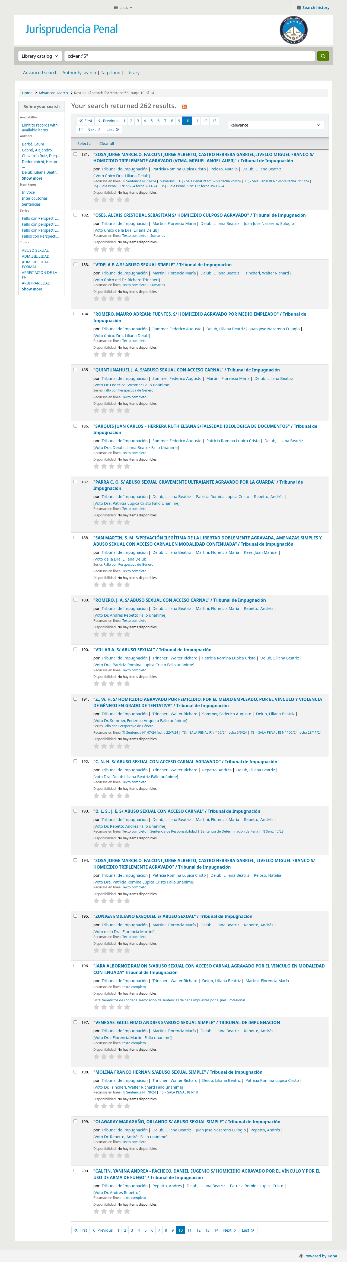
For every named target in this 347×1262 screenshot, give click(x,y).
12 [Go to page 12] (205, 120)
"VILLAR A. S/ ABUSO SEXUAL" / (152, 650)
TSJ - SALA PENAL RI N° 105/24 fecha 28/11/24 (286, 732)
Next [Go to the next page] (94, 129)
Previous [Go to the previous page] (107, 120)
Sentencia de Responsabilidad (173, 831)
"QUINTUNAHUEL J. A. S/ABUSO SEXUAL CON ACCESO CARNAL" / (186, 370)
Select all (85, 143)
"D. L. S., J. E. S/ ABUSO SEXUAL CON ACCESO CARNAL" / (176, 811)
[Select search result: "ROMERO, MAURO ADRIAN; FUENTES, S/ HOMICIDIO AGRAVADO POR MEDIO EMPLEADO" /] (75, 313)
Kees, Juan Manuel (261, 552)
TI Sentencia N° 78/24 (139, 1092)
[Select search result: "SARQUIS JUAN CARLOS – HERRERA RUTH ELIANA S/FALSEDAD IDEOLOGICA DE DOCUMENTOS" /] (75, 426)
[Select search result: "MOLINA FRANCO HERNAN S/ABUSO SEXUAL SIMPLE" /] (75, 1071)
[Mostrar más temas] (32, 289)
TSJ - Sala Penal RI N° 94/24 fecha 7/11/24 (277, 181)
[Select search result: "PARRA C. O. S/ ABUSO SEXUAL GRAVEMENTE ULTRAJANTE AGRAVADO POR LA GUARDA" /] (75, 481)
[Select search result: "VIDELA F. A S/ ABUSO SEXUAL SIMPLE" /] (75, 264)
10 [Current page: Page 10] (187, 120)
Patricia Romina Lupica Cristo (179, 168)
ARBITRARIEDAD (36, 283)
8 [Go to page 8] (172, 120)
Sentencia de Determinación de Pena (229, 831)
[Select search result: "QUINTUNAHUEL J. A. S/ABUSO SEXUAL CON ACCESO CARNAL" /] (75, 369)
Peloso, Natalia (224, 168)
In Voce (28, 192)
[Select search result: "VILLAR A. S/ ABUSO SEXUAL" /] (75, 649)
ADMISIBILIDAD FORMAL (36, 264)
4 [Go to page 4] (145, 120)
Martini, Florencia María (174, 223)
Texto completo (134, 235)
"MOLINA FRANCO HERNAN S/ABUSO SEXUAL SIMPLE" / (177, 1072)
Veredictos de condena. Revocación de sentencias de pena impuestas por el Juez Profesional (174, 1000)
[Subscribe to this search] (184, 106)
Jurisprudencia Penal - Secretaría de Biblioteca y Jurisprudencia (28, 7)
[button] (122, 7)
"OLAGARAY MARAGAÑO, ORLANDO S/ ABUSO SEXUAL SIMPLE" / (187, 1122)
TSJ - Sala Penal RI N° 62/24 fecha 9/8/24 (210, 181)
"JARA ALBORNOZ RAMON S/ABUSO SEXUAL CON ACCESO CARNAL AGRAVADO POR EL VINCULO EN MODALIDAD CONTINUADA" (209, 969)
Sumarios (167, 181)
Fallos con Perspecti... (40, 236)
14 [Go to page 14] (80, 129)
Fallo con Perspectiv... (40, 218)
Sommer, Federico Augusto (177, 328)
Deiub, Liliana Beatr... (40, 172)
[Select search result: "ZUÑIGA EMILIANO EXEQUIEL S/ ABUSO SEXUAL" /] (75, 916)
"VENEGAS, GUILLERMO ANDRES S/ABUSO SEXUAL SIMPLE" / (186, 1022)
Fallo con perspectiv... (40, 224)
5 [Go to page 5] (152, 120)
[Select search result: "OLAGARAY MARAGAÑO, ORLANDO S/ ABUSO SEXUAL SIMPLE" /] (75, 1121)
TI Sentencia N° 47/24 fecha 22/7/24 (150, 732)
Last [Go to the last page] (113, 129)
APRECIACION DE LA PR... (39, 275)
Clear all (106, 143)
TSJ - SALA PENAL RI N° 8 (179, 1092)
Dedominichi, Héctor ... (40, 164)
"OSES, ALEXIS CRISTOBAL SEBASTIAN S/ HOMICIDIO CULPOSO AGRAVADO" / (199, 215)
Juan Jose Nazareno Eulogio (269, 223)
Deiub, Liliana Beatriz (262, 168)
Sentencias (31, 204)
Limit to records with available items (40, 127)
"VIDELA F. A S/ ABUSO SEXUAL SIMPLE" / (162, 265)
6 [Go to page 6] (158, 120)
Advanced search (40, 73)
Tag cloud (110, 73)
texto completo (134, 987)
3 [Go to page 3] (138, 120)
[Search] (323, 56)
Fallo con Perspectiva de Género (129, 390)
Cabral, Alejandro (37, 150)
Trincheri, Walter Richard (266, 273)
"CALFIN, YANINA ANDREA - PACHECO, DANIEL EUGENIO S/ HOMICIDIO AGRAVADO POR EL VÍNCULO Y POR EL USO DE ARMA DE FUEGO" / (206, 1174)
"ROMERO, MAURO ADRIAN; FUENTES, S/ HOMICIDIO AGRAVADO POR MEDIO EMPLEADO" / (199, 317)
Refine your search (41, 106)
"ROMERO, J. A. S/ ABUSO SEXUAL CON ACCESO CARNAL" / (179, 600)
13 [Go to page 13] (214, 120)
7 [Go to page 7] (165, 120)
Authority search (79, 73)
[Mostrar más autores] (32, 178)
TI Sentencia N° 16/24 (139, 181)
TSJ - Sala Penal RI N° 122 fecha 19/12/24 (192, 186)
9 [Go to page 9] (179, 120)
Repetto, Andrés (268, 496)
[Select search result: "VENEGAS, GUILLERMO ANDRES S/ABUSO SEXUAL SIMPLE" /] (75, 1022)
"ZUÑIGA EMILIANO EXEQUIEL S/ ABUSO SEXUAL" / (172, 916)
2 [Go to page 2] (131, 120)
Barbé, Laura (33, 144)
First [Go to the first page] (86, 120)
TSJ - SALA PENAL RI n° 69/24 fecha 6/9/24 (214, 732)
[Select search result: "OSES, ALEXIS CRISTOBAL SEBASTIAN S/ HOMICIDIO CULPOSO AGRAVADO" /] (75, 214)
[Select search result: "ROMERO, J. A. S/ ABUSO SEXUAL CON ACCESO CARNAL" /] (75, 599)
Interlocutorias (35, 198)
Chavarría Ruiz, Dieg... (41, 155)
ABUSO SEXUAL (35, 250)
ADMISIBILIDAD (36, 256)
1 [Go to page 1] (124, 120)
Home (27, 92)
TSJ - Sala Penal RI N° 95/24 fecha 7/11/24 (125, 186)
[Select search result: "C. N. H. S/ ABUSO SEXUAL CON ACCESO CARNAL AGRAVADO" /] (75, 761)
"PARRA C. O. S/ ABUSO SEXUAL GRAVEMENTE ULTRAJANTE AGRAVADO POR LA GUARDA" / (198, 485)
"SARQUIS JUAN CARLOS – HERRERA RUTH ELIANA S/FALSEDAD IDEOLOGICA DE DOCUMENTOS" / (205, 429)
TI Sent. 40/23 (273, 831)
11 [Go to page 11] (196, 120)
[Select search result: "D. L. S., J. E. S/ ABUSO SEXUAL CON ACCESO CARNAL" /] (75, 811)
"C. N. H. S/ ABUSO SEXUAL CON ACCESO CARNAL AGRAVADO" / (185, 762)
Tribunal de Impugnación (125, 168)
